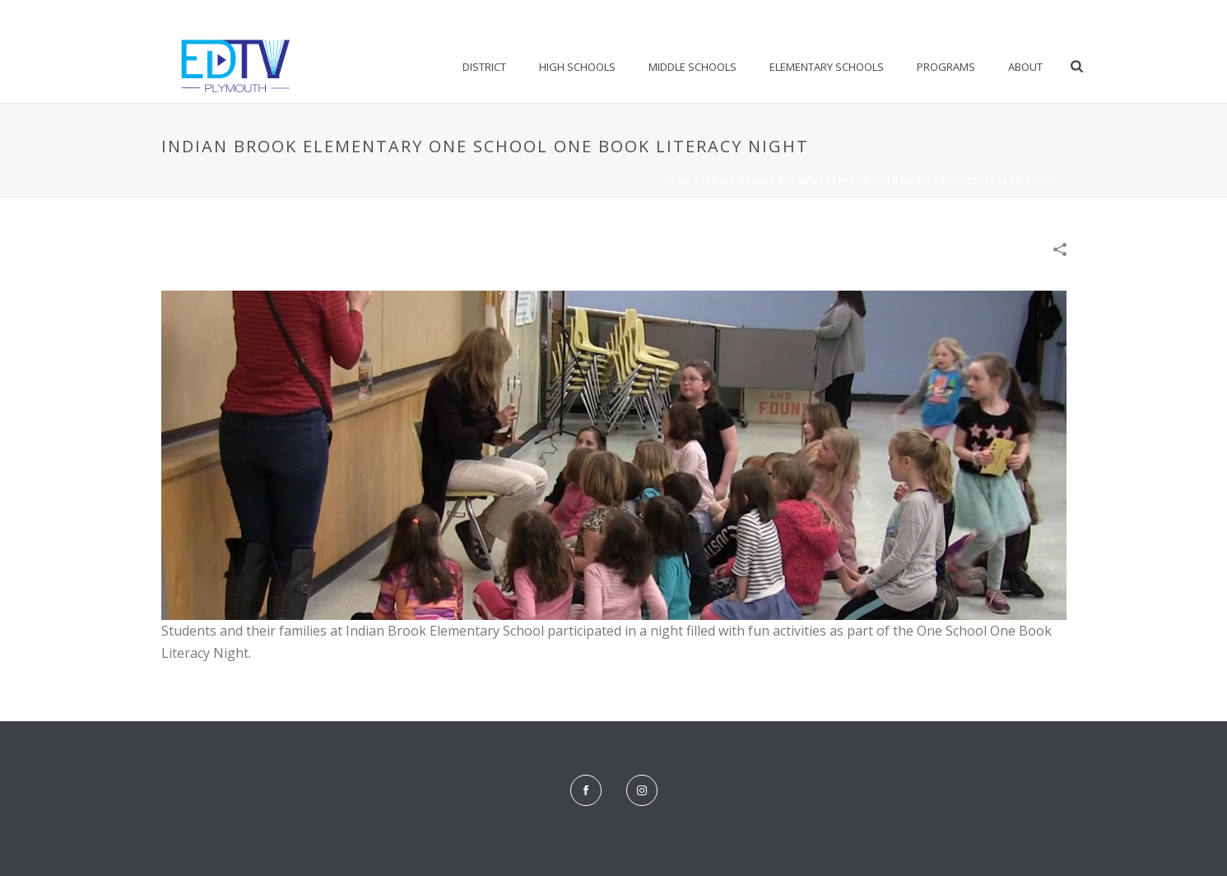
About (1025, 66)
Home (675, 181)
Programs (946, 66)
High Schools (577, 66)
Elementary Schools (826, 66)
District (484, 66)
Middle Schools (692, 66)
